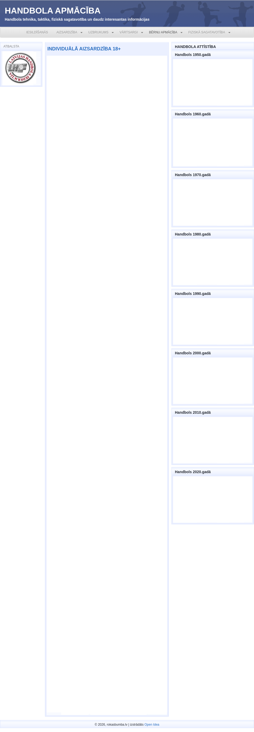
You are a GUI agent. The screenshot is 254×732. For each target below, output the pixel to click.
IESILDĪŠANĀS (37, 32)
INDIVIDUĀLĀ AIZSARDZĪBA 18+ (84, 48)
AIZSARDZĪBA (66, 32)
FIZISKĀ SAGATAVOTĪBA (206, 32)
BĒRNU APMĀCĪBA (163, 32)
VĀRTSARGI (129, 32)
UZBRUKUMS (98, 32)
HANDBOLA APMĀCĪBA (53, 10)
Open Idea (151, 724)
